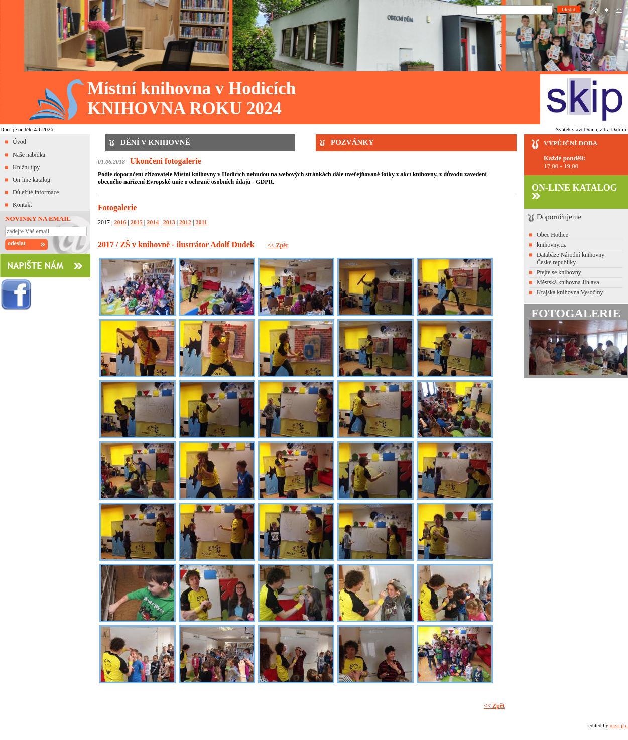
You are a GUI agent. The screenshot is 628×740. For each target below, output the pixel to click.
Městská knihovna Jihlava (568, 282)
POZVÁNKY (352, 142)
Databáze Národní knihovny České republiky (570, 258)
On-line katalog (31, 179)
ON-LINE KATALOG (574, 191)
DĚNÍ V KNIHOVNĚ (155, 142)
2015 (137, 222)
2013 (169, 222)
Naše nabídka (29, 154)
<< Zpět (278, 245)
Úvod (19, 141)
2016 (120, 222)
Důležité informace (36, 192)
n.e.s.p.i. (619, 725)
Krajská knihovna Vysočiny (570, 292)
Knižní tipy (26, 167)
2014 (153, 222)
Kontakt (22, 204)
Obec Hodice (552, 234)
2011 (201, 222)
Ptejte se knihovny (559, 272)
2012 (185, 222)
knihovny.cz (551, 244)
